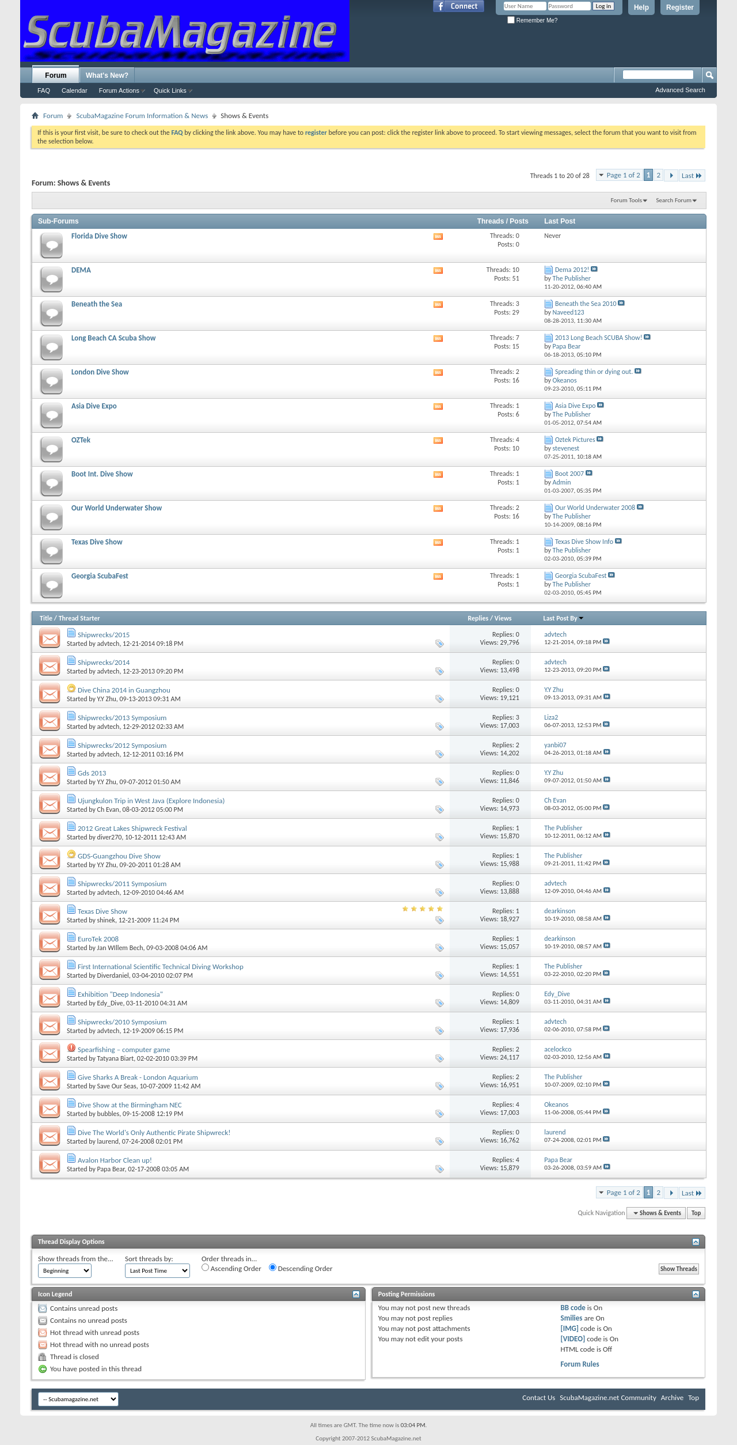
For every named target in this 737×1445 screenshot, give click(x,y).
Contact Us (538, 1397)
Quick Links (170, 90)
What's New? (107, 75)
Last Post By (564, 618)
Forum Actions (119, 90)
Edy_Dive (110, 1003)
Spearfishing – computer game (124, 1049)
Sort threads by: (149, 1258)
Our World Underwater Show (116, 508)
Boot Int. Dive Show (102, 474)
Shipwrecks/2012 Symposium (122, 745)
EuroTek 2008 (98, 939)
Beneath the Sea (96, 304)
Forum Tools (626, 200)
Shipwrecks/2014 (104, 662)
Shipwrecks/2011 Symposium (122, 883)
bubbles (108, 1114)
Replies (478, 618)
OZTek (80, 440)
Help (641, 7)
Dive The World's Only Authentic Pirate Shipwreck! (154, 1132)
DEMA (81, 270)
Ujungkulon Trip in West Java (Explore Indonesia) (151, 800)
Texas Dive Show (97, 542)
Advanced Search (680, 89)
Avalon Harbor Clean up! (115, 1160)
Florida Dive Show (99, 236)
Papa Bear (111, 1169)
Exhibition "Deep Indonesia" (120, 994)
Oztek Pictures (575, 440)
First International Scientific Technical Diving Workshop (161, 966)
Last (692, 175)
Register (680, 7)
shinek (106, 920)
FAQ (43, 90)
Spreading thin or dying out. (594, 372)
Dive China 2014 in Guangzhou (124, 690)
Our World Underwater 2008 (595, 508)
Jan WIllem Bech (120, 948)
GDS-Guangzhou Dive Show (119, 856)
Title (46, 618)
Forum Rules (580, 1364)
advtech (108, 644)
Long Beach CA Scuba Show (113, 338)
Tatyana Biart (115, 1058)
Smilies (572, 1318)
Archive (672, 1397)
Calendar (75, 90)
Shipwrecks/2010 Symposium (122, 1021)
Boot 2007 (569, 474)
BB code (573, 1307)
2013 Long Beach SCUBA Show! (599, 338)
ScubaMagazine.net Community (608, 1397)
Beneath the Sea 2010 (586, 304)
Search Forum (674, 200)
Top (696, 1213)
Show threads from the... (75, 1258)
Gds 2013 (92, 773)
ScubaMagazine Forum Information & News (142, 115)
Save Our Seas (116, 1086)
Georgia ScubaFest (99, 576)
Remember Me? (532, 20)
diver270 (109, 837)
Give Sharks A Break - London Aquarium (138, 1077)
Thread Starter (79, 618)
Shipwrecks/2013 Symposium (122, 717)
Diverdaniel (113, 975)
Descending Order (301, 1268)
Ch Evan (108, 809)
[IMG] (570, 1328)
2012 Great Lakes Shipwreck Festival (132, 828)
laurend (108, 1141)
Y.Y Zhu (106, 699)
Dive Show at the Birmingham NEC (130, 1104)
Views (503, 618)
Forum (55, 75)
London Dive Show (100, 372)
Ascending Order (231, 1268)
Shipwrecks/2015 (104, 634)
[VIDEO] (573, 1338)
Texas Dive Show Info (584, 542)
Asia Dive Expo (94, 406)
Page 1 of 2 (623, 175)
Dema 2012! (572, 270)
